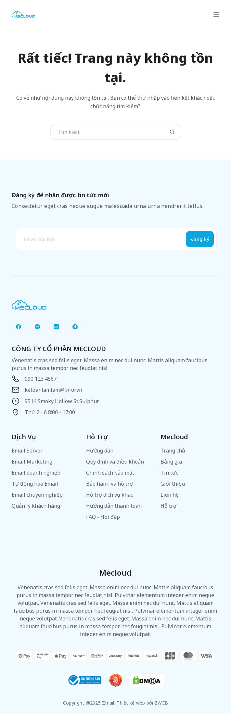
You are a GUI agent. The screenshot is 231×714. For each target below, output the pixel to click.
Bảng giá (171, 461)
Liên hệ (169, 494)
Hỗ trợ (168, 505)
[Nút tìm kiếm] (172, 132)
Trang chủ (172, 450)
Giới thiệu (172, 483)
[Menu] (216, 14)
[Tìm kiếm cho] (107, 132)
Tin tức (169, 472)
